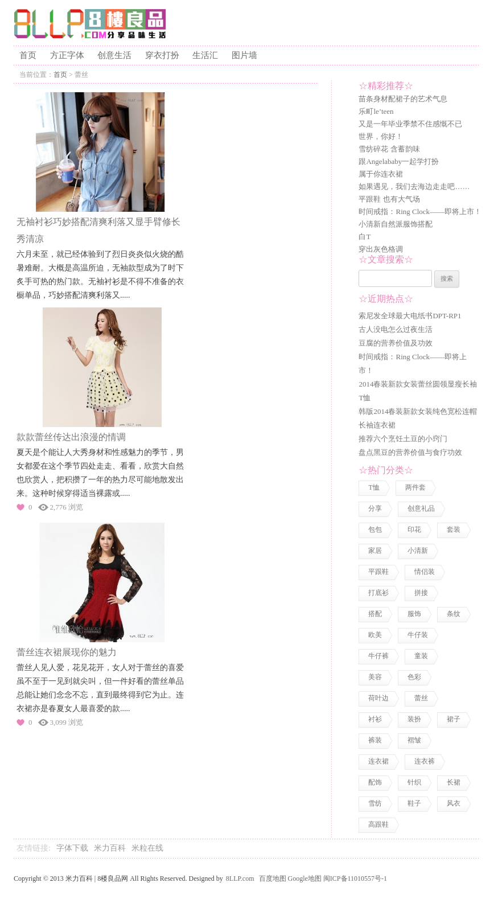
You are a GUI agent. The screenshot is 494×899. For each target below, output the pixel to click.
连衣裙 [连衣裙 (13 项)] (378, 761)
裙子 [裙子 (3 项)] (453, 719)
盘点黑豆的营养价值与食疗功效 (410, 452)
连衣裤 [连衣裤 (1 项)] (424, 761)
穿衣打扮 (162, 55)
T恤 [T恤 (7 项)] (373, 487)
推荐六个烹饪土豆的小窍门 (403, 438)
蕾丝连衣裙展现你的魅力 (67, 652)
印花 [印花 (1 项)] (414, 529)
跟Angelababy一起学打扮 (399, 161)
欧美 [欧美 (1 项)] (375, 635)
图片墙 (244, 55)
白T (364, 236)
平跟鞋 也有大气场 (389, 199)
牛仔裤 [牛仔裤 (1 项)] (378, 656)
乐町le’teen (376, 111)
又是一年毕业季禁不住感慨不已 (410, 124)
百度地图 (272, 878)
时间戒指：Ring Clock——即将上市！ (420, 211)
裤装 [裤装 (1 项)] (375, 740)
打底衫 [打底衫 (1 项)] (378, 593)
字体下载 (72, 848)
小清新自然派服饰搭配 (396, 224)
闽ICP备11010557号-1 (355, 878)
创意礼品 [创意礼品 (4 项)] (421, 508)
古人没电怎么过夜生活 (396, 329)
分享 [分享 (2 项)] (375, 508)
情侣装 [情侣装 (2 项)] (424, 572)
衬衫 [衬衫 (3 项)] (375, 719)
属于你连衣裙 (381, 174)
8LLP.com (240, 878)
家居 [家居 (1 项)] (375, 551)
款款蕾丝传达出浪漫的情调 (71, 437)
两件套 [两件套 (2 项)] (415, 487)
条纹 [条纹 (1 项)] (453, 614)
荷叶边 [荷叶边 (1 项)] (378, 698)
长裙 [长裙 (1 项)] (453, 782)
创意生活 (114, 55)
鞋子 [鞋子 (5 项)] (414, 803)
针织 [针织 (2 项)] (414, 782)
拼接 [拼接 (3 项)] (421, 593)
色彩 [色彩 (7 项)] (414, 677)
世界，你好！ (381, 136)
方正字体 (67, 55)
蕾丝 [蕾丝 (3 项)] (421, 698)
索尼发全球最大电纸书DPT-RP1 (410, 315)
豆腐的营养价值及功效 (396, 343)
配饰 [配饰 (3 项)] (375, 782)
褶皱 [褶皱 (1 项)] (414, 740)
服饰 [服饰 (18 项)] (414, 614)
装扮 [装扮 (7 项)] (414, 719)
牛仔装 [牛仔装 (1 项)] (417, 635)
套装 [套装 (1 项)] (453, 529)
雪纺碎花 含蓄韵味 (389, 149)
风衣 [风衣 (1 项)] (453, 803)
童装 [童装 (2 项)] (421, 656)
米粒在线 (147, 848)
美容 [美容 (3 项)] (375, 677)
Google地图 (305, 878)
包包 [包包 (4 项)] (375, 529)
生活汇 (205, 55)
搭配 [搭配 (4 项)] (375, 614)
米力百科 (110, 848)
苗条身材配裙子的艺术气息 (403, 99)
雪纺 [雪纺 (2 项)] (375, 803)
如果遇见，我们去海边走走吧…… (414, 186)
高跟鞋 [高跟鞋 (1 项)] (378, 824)
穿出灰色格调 (381, 249)
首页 (27, 55)
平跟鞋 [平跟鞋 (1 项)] (378, 572)
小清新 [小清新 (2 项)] (417, 551)
